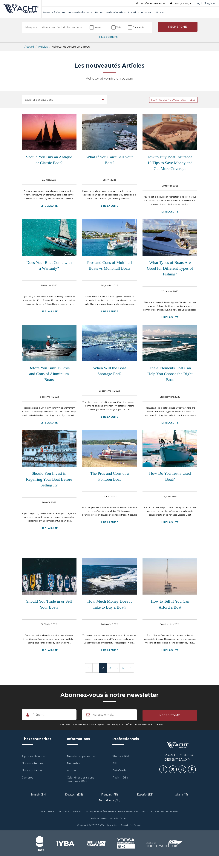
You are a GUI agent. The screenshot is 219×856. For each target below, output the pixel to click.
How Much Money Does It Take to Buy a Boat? (109, 604)
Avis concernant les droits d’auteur (109, 817)
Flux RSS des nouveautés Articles (173, 99)
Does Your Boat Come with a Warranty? (49, 265)
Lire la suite (49, 205)
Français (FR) (109, 794)
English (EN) (38, 794)
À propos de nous (33, 755)
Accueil (29, 46)
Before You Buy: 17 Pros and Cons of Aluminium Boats (49, 374)
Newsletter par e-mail (81, 755)
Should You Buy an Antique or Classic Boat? (49, 160)
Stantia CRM (120, 755)
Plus (160, 12)
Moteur (97, 27)
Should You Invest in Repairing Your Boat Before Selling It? (49, 479)
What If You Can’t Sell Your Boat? (109, 160)
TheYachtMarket (21, 8)
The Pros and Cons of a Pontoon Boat (109, 476)
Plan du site (47, 810)
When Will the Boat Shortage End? (109, 371)
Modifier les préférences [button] (150, 3)
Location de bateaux (141, 12)
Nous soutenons (32, 762)
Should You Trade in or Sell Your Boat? (49, 604)
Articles (43, 46)
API (114, 762)
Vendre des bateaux (80, 12)
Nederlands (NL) (109, 799)
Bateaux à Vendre (54, 12)
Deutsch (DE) (74, 794)
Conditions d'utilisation (70, 810)
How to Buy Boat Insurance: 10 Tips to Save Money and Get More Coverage (170, 163)
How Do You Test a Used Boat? (170, 476)
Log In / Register (205, 3)
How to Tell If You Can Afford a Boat (170, 604)
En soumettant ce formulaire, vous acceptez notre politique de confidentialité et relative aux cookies (109, 723)
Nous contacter (32, 770)
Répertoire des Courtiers (110, 12)
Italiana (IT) (181, 794)
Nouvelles (73, 762)
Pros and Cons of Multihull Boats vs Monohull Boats (109, 265)
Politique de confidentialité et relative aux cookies (112, 810)
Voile (118, 27)
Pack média (120, 777)
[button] (177, 27)
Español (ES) (145, 794)
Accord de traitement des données (160, 810)
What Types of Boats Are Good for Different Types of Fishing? (170, 268)
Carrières (27, 777)
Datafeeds (119, 770)
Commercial (139, 27)
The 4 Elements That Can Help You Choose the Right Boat (169, 374)
